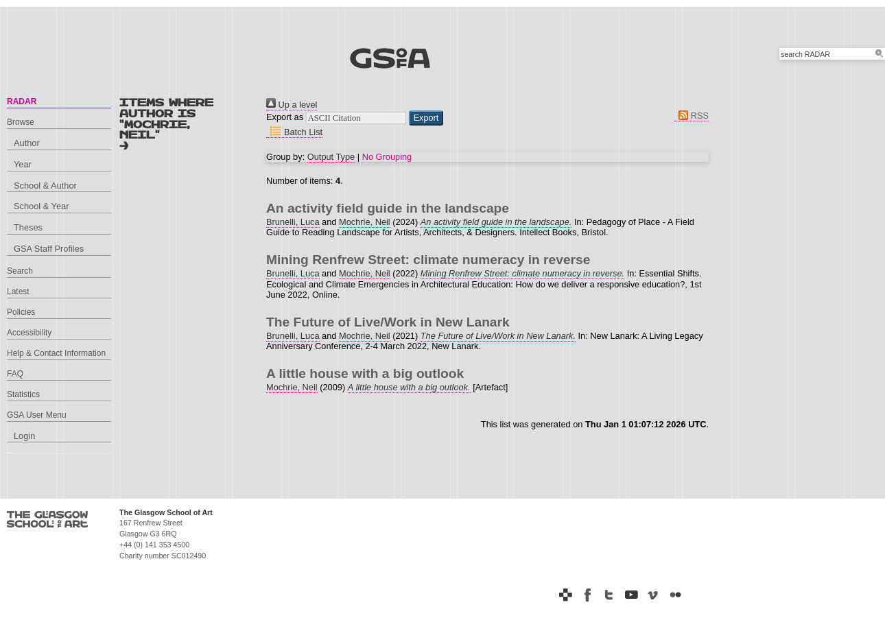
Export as (284, 117)
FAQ (15, 374)
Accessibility (29, 332)
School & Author (45, 185)
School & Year (41, 206)
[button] (426, 118)
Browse (20, 122)
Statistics (23, 394)
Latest (18, 291)
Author (27, 143)
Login (24, 436)
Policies (21, 312)
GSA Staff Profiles (49, 248)
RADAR (21, 101)
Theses (28, 227)
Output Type (331, 157)
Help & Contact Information (56, 353)
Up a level (291, 104)
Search (20, 271)
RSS (691, 115)
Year (23, 164)
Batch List (294, 132)
